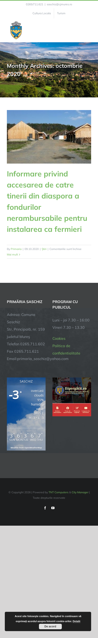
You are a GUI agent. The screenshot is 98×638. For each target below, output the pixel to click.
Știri (44, 249)
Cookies (58, 338)
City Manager (80, 492)
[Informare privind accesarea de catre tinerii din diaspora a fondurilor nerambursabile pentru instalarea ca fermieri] (49, 136)
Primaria (16, 249)
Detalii (76, 621)
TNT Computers (58, 492)
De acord (50, 626)
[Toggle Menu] (88, 30)
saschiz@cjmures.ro (59, 4)
